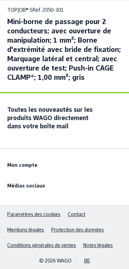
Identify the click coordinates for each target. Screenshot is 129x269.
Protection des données (77, 230)
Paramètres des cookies (34, 214)
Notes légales (98, 245)
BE (87, 260)
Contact (76, 214)
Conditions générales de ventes (41, 245)
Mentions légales (25, 230)
